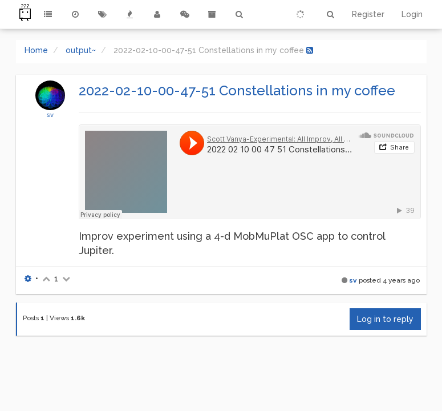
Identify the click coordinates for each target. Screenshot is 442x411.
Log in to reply (385, 319)
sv (50, 115)
